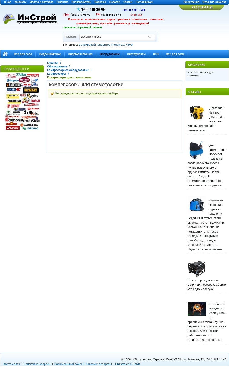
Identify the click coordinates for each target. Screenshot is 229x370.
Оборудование (57, 66)
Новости (114, 1)
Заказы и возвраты (99, 364)
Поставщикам (144, 1)
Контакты (21, 1)
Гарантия (62, 1)
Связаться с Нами (127, 364)
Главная (52, 62)
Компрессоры (56, 73)
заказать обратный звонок (82, 27)
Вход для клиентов (214, 1)
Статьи (127, 1)
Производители (81, 1)
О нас (7, 1)
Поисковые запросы (37, 364)
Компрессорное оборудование (68, 70)
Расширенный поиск (68, 364)
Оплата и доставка (41, 1)
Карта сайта (11, 364)
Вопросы (100, 1)
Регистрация (191, 1)
